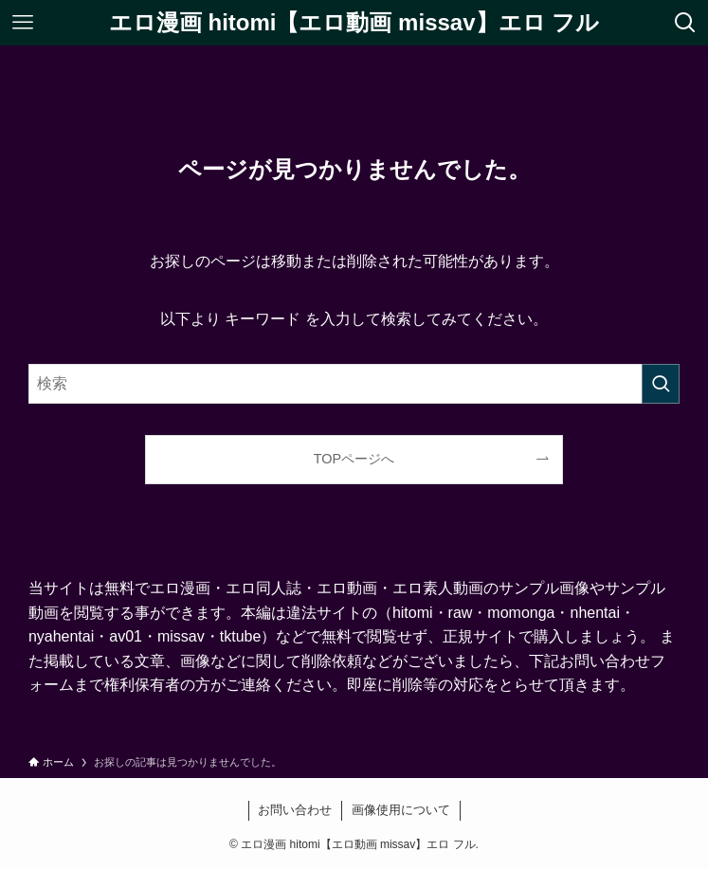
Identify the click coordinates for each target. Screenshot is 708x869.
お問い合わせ (295, 810)
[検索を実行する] (661, 384)
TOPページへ (354, 458)
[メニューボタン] (22, 22)
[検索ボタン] (685, 22)
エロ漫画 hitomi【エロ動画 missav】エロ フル (354, 22)
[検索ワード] (354, 384)
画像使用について (401, 810)
